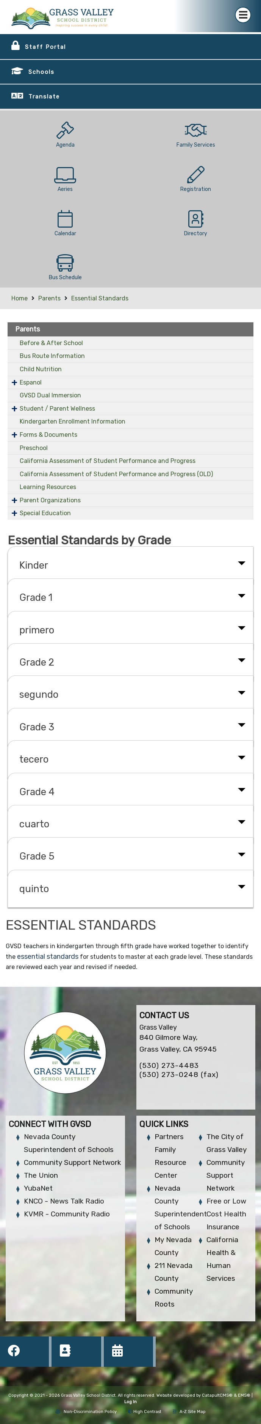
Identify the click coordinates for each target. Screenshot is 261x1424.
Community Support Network (72, 1162)
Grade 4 (37, 791)
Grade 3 (36, 727)
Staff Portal (45, 47)
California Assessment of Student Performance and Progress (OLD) (116, 474)
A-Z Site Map (189, 1411)
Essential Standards (99, 298)
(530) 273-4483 (169, 1065)
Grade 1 (35, 597)
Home (19, 298)
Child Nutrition (41, 369)
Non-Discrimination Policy (86, 1411)
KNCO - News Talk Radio (64, 1201)
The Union (41, 1175)
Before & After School (51, 343)
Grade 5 (37, 856)
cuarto (34, 824)
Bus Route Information (52, 356)
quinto (34, 888)
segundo (38, 694)
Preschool (34, 448)
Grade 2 (36, 662)
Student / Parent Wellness (57, 408)
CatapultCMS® (217, 1395)
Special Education (45, 513)
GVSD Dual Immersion (50, 395)
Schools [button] (41, 72)
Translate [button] (44, 96)
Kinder (33, 565)
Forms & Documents (48, 434)
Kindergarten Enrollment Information (72, 421)
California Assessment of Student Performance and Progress (107, 460)
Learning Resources (48, 487)
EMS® (244, 1395)
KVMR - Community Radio (67, 1214)
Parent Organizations (50, 500)
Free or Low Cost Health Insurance (226, 1214)
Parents (49, 298)
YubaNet (38, 1188)
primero (36, 630)
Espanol (31, 382)
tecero (33, 759)
